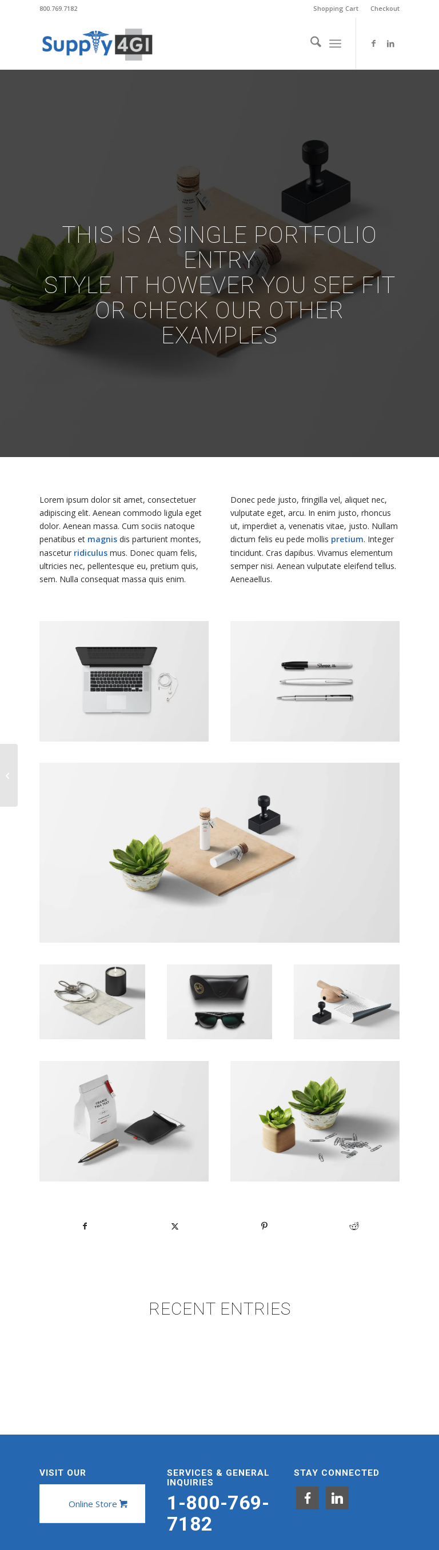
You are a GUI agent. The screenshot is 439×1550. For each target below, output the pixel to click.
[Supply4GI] (96, 43)
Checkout (385, 8)
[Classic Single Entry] (9, 775)
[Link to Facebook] (373, 43)
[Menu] (335, 43)
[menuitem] (336, 8)
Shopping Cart (335, 8)
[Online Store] (96, 1503)
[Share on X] (175, 1226)
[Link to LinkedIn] (391, 43)
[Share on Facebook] (85, 1226)
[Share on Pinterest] (264, 1226)
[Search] (310, 43)
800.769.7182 (58, 8)
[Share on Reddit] (354, 1226)
